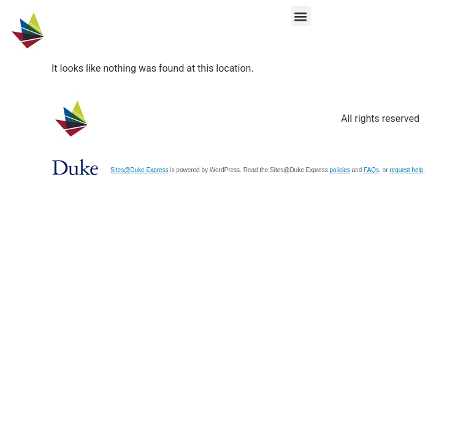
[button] (301, 16)
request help (406, 170)
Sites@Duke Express (139, 170)
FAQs (371, 170)
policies (339, 170)
